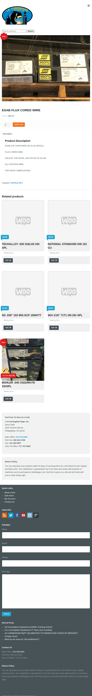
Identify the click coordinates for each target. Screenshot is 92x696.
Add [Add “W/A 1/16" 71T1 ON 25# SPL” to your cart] (52, 328)
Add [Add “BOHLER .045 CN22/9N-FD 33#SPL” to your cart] (6, 399)
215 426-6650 (18, 652)
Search (30, 31)
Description (7, 134)
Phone (5, 557)
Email (5, 543)
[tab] (7, 134)
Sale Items (9, 495)
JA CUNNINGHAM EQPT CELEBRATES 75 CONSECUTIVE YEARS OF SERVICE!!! (41, 633)
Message (6, 571)
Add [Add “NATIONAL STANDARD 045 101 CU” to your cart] (52, 260)
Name (5, 529)
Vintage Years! (11, 636)
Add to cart (18, 124)
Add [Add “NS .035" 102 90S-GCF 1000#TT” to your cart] (6, 328)
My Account (10, 499)
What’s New (10, 492)
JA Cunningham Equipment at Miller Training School (28, 627)
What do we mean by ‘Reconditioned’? (22, 639)
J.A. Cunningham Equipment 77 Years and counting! (28, 630)
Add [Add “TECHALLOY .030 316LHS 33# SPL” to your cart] (6, 260)
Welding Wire (17, 183)
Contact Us (10, 502)
